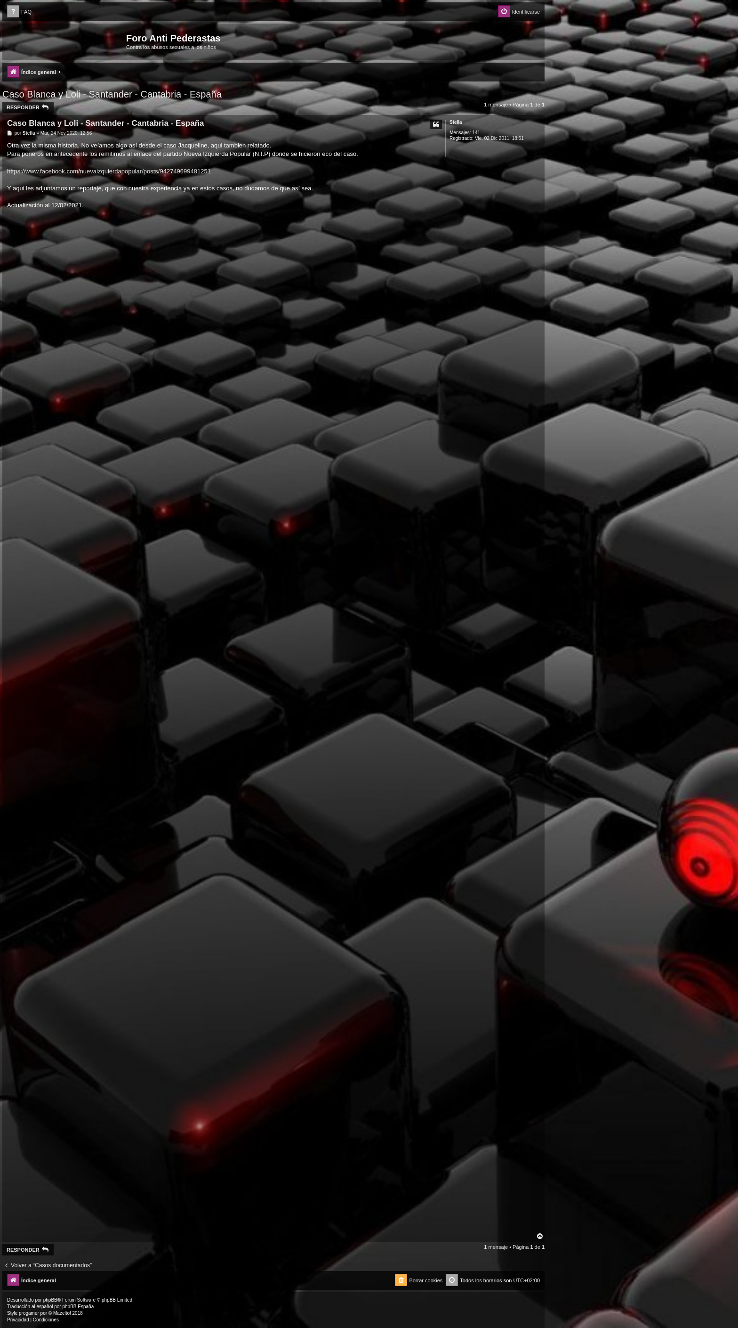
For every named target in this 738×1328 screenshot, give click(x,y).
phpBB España (78, 1306)
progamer (29, 1313)
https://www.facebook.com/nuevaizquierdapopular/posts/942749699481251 (109, 171)
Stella (455, 122)
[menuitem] (19, 12)
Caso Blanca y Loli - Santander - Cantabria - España (112, 94)
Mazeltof (62, 1313)
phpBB (50, 1300)
